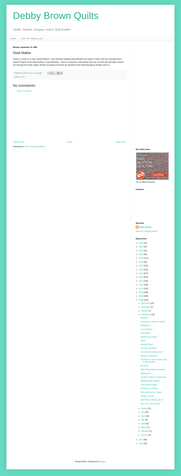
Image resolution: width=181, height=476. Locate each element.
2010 (141, 292)
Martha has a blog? (149, 337)
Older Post (120, 142)
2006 (141, 443)
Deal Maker (145, 333)
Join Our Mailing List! (31, 38)
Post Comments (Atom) (35, 146)
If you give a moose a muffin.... (154, 322)
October (145, 311)
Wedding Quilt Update (150, 381)
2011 (141, 288)
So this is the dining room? (152, 352)
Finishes (144, 318)
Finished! (145, 366)
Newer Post (19, 142)
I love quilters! (147, 329)
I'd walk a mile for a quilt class (153, 377)
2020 (141, 254)
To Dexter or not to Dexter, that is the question (154, 360)
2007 (141, 440)
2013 (141, 281)
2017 (141, 266)
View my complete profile (146, 231)
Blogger (102, 461)
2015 (141, 273)
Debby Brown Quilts (56, 15)
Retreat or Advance (149, 356)
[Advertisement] (69, 116)
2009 (141, 296)
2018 (141, 262)
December (146, 303)
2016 (141, 269)
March (144, 427)
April (143, 423)
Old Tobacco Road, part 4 (152, 400)
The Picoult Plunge (149, 385)
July (143, 412)
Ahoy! (143, 340)
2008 (141, 300)
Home (13, 38)
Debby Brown (145, 227)
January (145, 435)
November (146, 307)
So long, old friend (148, 348)
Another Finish (147, 344)
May (143, 420)
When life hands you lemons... (154, 369)
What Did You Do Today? (151, 392)
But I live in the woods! (150, 404)
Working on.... (147, 325)
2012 (141, 285)
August (144, 408)
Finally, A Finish (147, 396)
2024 (141, 251)
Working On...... (147, 373)
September (146, 314)
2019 (141, 258)
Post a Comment (24, 91)
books (22, 77)
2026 (141, 243)
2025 (141, 247)
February (145, 431)
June (143, 416)
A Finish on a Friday (149, 388)
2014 (141, 277)
